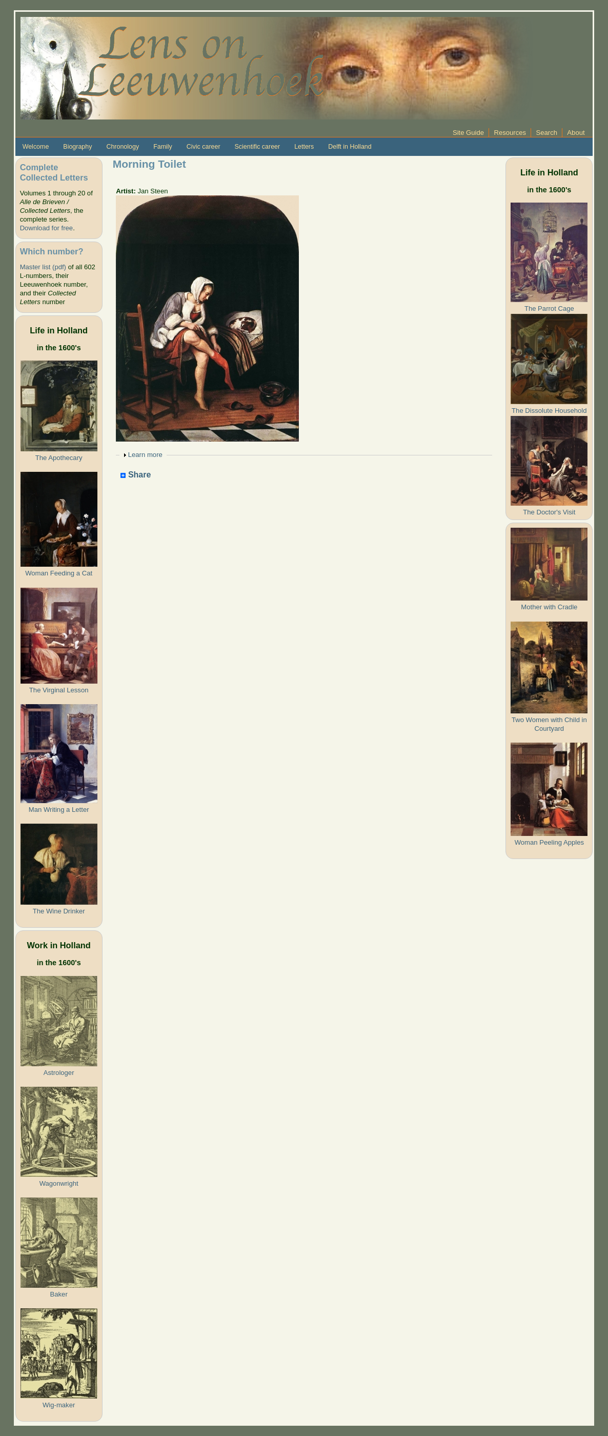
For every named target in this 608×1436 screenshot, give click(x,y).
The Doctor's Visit (549, 512)
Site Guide (468, 132)
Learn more (145, 454)
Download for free (46, 228)
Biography (77, 146)
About (575, 132)
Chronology (122, 146)
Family (162, 146)
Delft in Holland (349, 146)
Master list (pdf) (43, 267)
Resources (510, 132)
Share (135, 475)
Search (546, 132)
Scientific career (257, 146)
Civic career (203, 146)
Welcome (36, 146)
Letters (304, 146)
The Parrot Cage (549, 308)
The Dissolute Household (549, 410)
